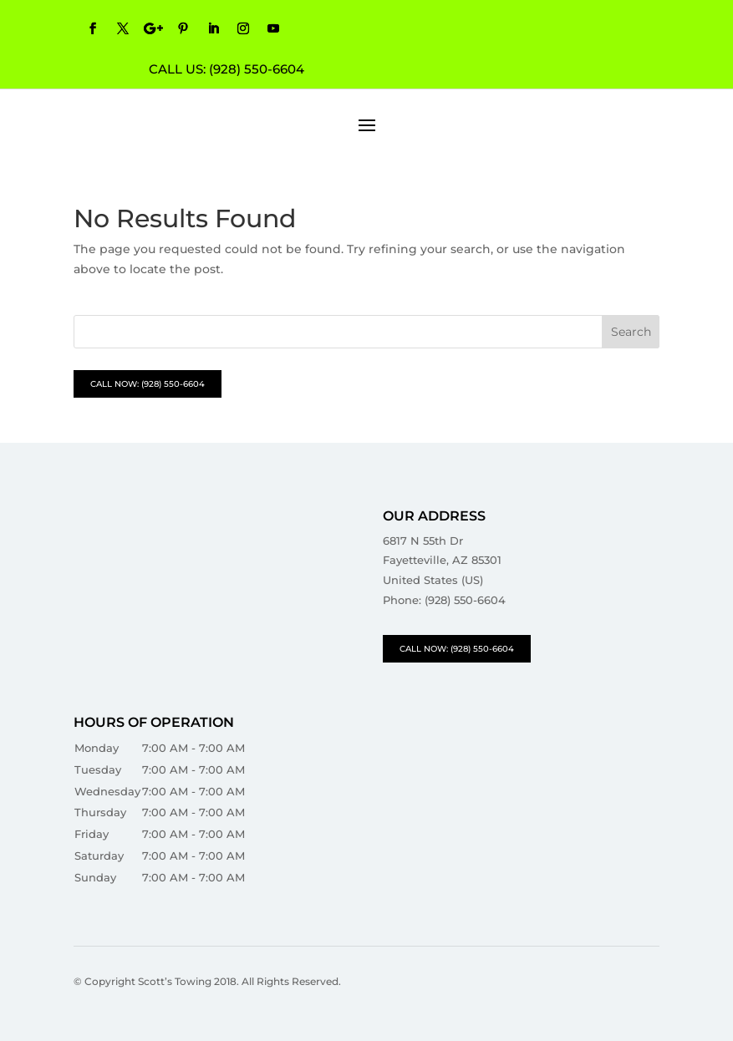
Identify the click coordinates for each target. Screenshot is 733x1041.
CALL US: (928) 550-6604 (226, 69)
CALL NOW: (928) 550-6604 (147, 383)
